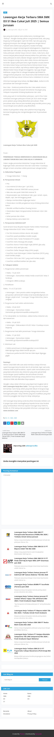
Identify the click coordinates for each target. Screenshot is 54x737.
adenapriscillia (12, 30)
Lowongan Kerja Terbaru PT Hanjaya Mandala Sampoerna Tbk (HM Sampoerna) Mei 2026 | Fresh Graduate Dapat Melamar (32, 636)
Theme (22, 734)
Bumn (29, 693)
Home (5, 693)
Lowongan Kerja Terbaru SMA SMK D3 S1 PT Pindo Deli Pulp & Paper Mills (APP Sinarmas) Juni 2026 (31, 560)
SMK (15, 418)
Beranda (6, 711)
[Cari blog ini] (21, 679)
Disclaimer (6, 714)
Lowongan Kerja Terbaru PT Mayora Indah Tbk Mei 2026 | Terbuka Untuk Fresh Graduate (32, 612)
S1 (8, 418)
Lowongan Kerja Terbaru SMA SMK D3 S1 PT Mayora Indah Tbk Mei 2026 (31, 547)
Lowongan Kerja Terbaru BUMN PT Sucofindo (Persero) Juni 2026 (31, 585)
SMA (11, 418)
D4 (28, 699)
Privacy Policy (32, 714)
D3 (6, 418)
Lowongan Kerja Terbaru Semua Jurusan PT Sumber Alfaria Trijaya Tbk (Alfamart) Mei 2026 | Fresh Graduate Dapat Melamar (31, 598)
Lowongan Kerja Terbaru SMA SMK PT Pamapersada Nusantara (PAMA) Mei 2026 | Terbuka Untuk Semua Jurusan (31, 534)
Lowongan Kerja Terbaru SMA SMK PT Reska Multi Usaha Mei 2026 (31, 623)
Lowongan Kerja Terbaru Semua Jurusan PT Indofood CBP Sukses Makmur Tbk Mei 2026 (31, 573)
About (29, 711)
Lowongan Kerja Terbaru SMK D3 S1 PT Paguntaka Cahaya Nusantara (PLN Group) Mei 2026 (32, 650)
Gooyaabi (38, 734)
